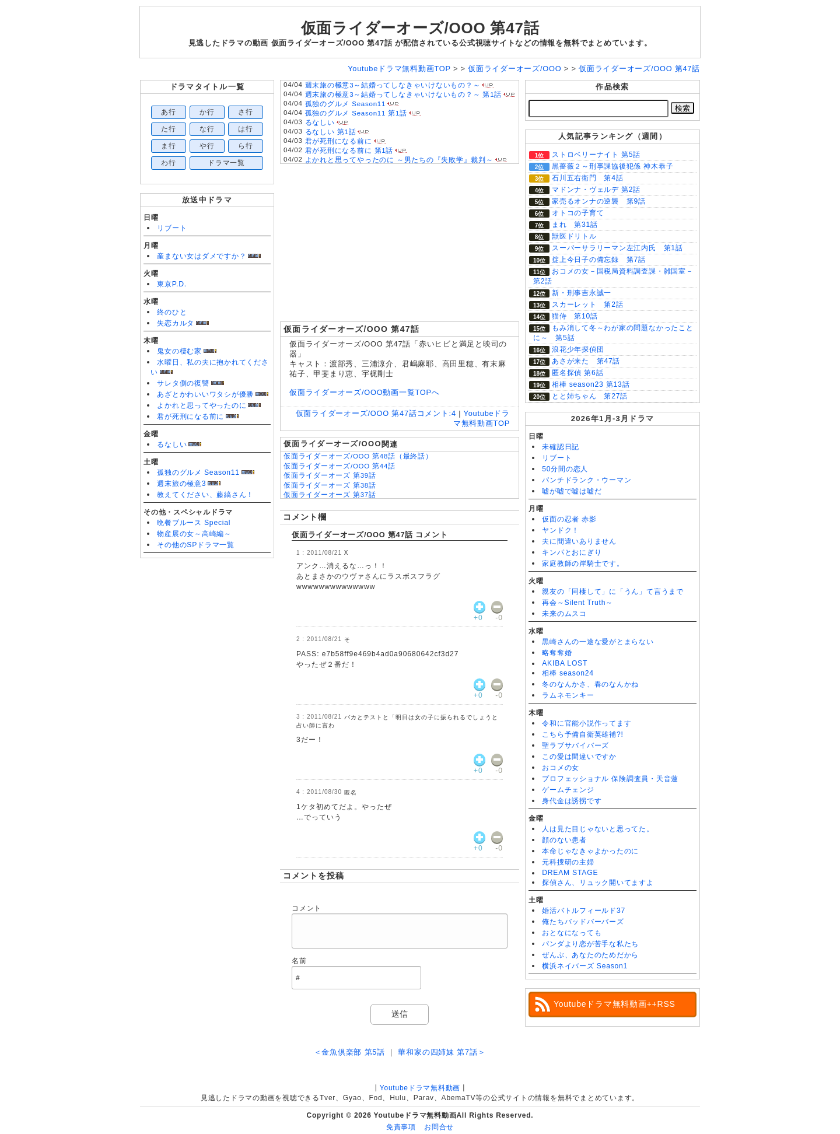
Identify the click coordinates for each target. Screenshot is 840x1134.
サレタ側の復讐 (183, 383)
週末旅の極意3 (181, 484)
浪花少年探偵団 (578, 349)
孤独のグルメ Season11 (198, 472)
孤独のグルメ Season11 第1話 (356, 113)
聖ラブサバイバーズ (575, 745)
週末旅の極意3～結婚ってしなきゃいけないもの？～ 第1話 (403, 94)
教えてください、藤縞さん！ (205, 495)
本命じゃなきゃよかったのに (590, 851)
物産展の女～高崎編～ (194, 534)
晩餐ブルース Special (193, 523)
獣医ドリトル (574, 236)
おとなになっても (571, 933)
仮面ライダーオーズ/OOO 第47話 (420, 28)
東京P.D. (172, 284)
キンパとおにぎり (571, 552)
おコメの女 (560, 768)
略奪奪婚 (557, 653)
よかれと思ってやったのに (201, 405)
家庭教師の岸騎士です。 (583, 563)
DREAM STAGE (570, 873)
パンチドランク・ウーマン (586, 480)
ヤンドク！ (560, 530)
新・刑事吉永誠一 (581, 293)
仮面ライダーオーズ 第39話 (330, 475)
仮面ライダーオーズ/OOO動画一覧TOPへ (364, 392)
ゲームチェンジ (568, 790)
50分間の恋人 (565, 469)
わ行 (168, 163)
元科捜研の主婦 (568, 862)
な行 (207, 129)
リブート (172, 228)
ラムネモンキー (568, 695)
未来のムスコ (564, 614)
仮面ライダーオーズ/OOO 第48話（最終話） (358, 456)
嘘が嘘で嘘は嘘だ (571, 491)
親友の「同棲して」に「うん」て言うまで (613, 591)
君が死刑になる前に (190, 416)
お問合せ (439, 1127)
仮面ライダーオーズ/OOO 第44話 (340, 466)
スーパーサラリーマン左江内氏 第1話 (617, 248)
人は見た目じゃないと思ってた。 (598, 829)
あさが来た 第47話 (586, 361)
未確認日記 (560, 447)
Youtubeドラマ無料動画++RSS (615, 1004)
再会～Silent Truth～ (577, 602)
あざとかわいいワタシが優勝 (205, 394)
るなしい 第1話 (330, 131)
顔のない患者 (564, 840)
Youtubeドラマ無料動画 (420, 1088)
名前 (299, 961)
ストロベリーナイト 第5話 (596, 154)
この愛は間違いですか (579, 756)
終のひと (172, 312)
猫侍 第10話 (575, 316)
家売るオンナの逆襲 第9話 (599, 201)
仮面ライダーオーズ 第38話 (330, 485)
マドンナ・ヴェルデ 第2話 (596, 190)
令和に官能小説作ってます (586, 723)
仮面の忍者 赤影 (569, 519)
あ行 (168, 112)
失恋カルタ (175, 323)
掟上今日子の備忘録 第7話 (599, 260)
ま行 (168, 146)
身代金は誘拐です (571, 801)
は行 (245, 129)
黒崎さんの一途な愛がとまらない (598, 642)
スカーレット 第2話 (587, 304)
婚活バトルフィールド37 (583, 911)
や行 (207, 146)
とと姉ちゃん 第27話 (590, 396)
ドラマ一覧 (226, 163)
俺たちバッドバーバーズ (583, 922)
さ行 (245, 112)
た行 (168, 129)
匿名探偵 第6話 (577, 373)
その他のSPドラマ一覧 (196, 545)
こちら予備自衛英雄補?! (582, 734)
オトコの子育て (578, 213)
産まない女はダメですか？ (201, 256)
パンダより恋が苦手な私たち (590, 944)
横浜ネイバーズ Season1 (585, 966)
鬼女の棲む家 (179, 351)
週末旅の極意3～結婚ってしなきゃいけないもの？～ (393, 85)
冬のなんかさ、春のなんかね (590, 684)
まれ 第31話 (575, 224)
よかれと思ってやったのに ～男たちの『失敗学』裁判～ (399, 159)
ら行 (245, 146)
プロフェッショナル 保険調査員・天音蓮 (610, 779)
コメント (306, 908)
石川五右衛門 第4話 (587, 178)
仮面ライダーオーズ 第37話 (330, 494)
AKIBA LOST (564, 663)
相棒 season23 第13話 (590, 384)
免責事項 (401, 1127)
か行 (207, 112)
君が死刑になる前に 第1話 (349, 150)
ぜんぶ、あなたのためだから (590, 955)
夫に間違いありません (579, 541)
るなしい (172, 444)
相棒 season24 (568, 673)
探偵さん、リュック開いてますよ (598, 882)
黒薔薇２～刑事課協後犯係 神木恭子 (612, 166)
